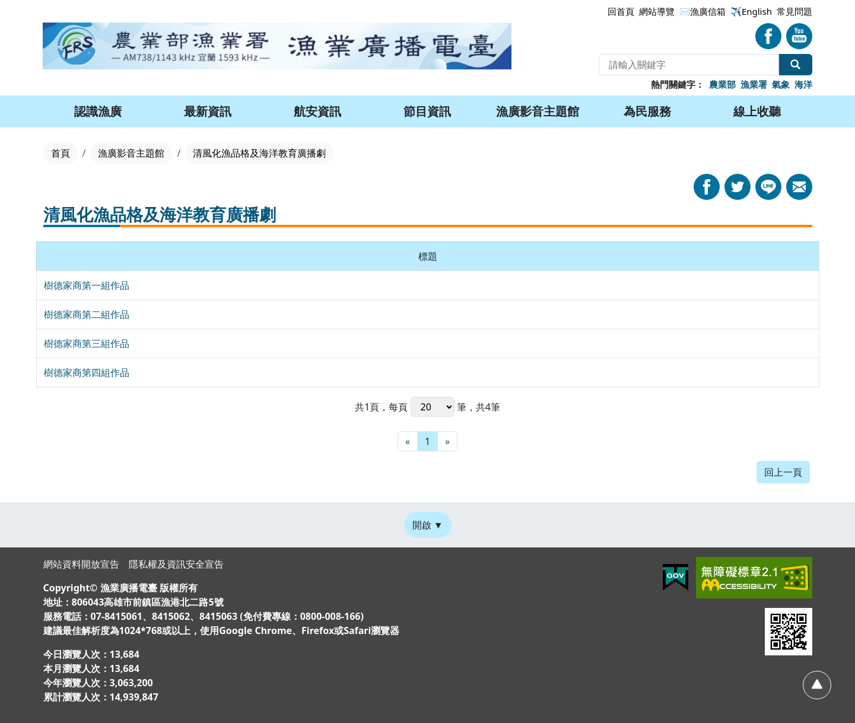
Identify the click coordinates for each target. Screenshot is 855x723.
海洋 (803, 84)
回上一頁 (783, 472)
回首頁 (621, 11)
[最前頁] (408, 441)
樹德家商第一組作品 (86, 285)
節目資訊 (427, 111)
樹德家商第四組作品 (86, 372)
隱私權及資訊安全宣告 (176, 564)
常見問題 (794, 11)
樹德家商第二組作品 (86, 314)
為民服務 (647, 111)
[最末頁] (447, 441)
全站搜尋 (795, 64)
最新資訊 (207, 111)
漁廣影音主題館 (537, 111)
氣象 (781, 84)
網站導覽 (657, 11)
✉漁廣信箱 (702, 11)
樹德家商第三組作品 (86, 343)
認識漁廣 (98, 111)
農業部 (722, 84)
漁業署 (753, 84)
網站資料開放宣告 (81, 564)
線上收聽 (757, 111)
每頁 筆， (432, 407)
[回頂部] (817, 685)
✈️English (751, 11)
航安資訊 (317, 111)
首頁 (60, 153)
